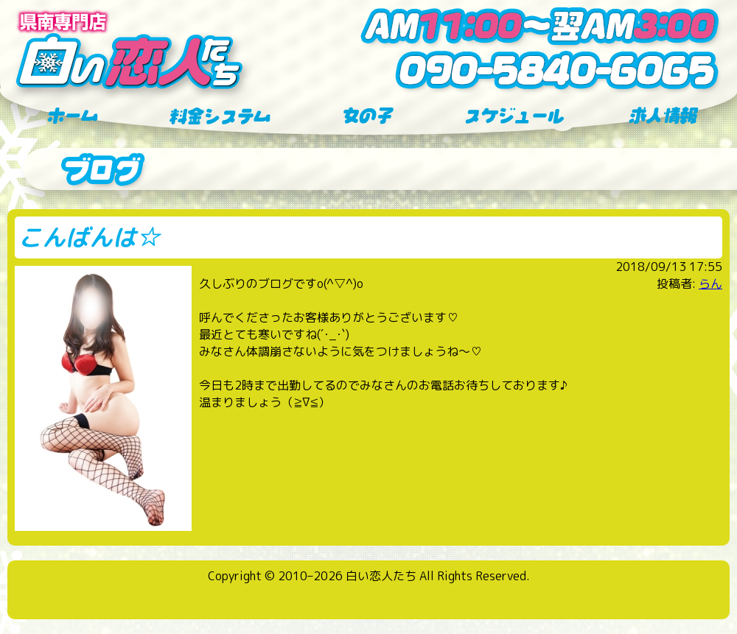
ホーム (73, 116)
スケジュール (516, 116)
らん (710, 283)
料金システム (221, 116)
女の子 (368, 116)
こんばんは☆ (89, 237)
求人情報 (663, 116)
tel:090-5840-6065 (538, 70)
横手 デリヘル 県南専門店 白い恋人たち (129, 51)
